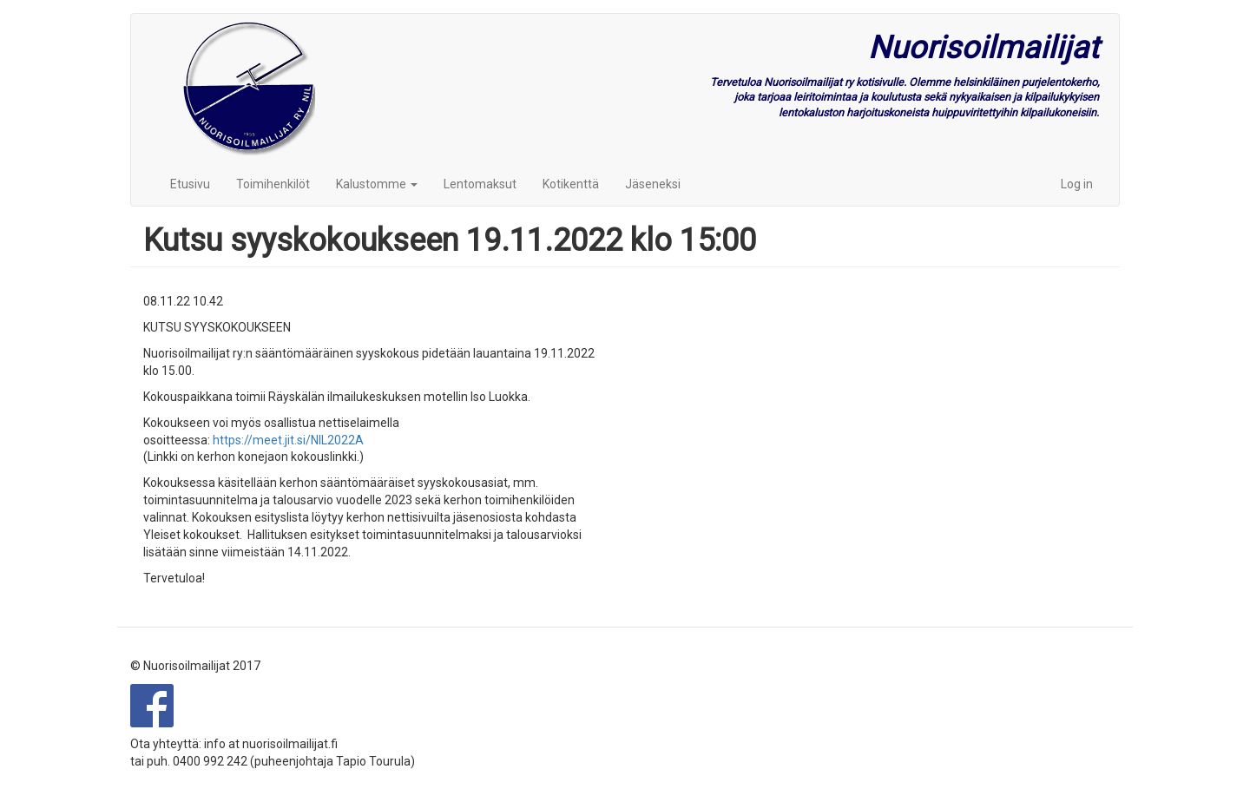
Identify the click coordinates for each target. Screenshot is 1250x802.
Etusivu (190, 184)
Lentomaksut (480, 184)
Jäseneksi (653, 184)
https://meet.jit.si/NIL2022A (288, 440)
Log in (1077, 184)
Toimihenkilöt (273, 184)
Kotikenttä (571, 184)
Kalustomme (377, 184)
